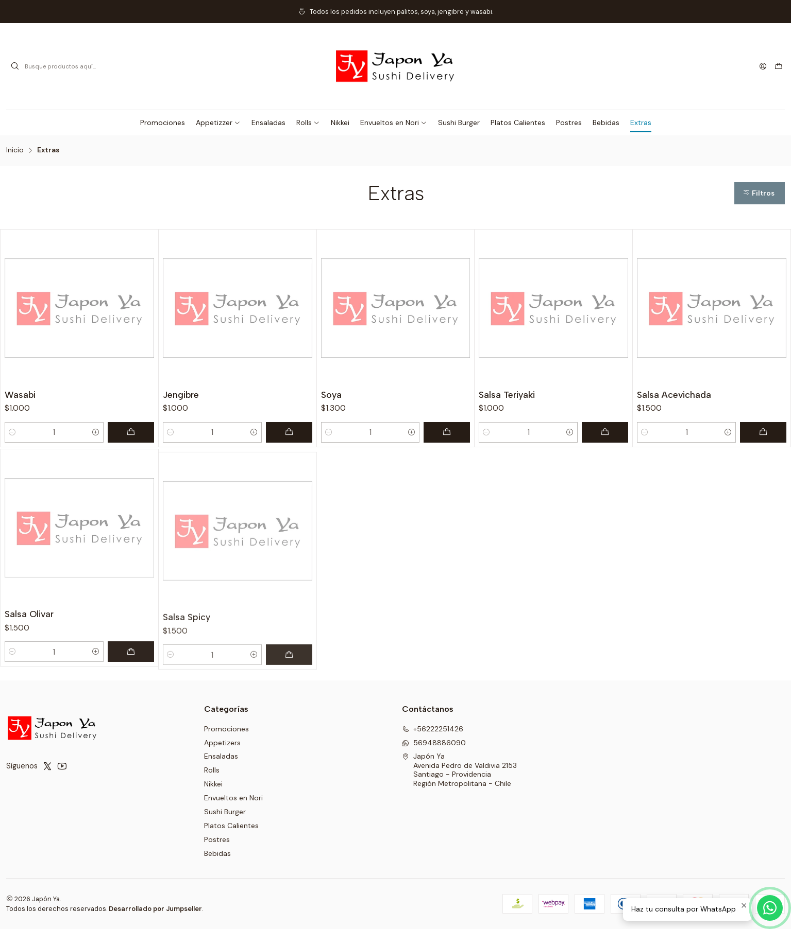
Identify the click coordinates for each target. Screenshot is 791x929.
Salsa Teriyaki (507, 394)
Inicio (15, 150)
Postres (217, 839)
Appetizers (222, 742)
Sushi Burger (225, 811)
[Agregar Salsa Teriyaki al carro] (605, 432)
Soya (331, 394)
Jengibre (181, 394)
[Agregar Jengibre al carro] (289, 432)
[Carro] (778, 66)
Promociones (226, 728)
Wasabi (20, 394)
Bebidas (217, 853)
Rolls (212, 770)
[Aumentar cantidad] (96, 432)
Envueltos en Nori (233, 797)
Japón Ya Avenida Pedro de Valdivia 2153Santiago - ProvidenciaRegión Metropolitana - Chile (459, 769)
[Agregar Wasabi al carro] (131, 432)
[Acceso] (763, 66)
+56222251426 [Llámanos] (432, 728)
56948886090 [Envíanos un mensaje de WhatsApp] (434, 742)
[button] (218, 122)
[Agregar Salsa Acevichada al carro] (763, 432)
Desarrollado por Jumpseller (155, 908)
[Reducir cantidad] (12, 432)
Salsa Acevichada (674, 394)
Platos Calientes (231, 825)
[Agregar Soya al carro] (447, 432)
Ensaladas (221, 756)
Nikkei (213, 783)
